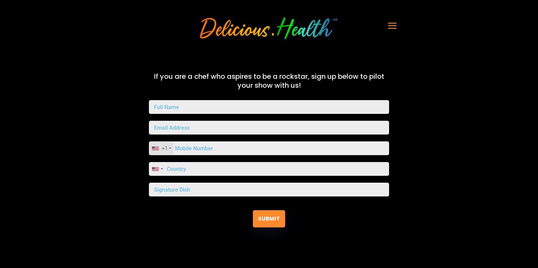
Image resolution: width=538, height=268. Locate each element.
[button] (377, 25)
